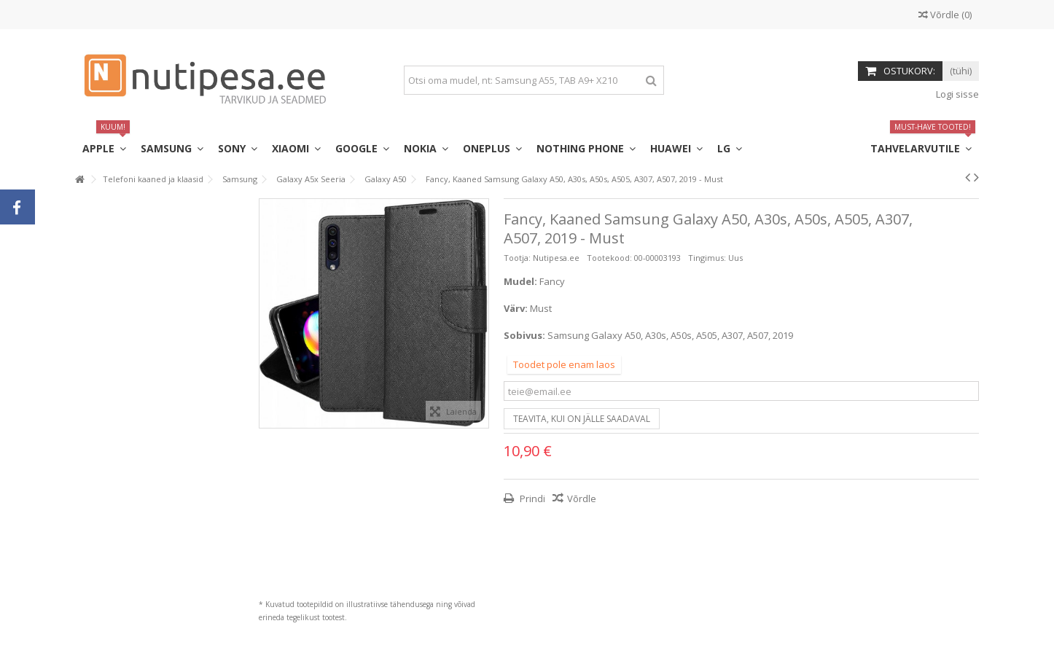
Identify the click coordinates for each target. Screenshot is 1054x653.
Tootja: (517, 257)
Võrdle (581, 498)
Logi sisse (956, 94)
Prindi (531, 498)
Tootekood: (609, 257)
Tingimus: (707, 257)
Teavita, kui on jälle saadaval (581, 418)
